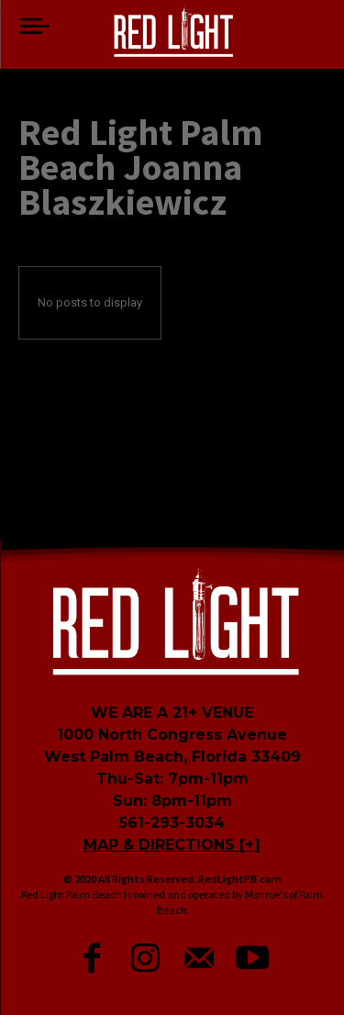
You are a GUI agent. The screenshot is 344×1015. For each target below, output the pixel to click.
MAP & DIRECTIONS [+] (172, 844)
